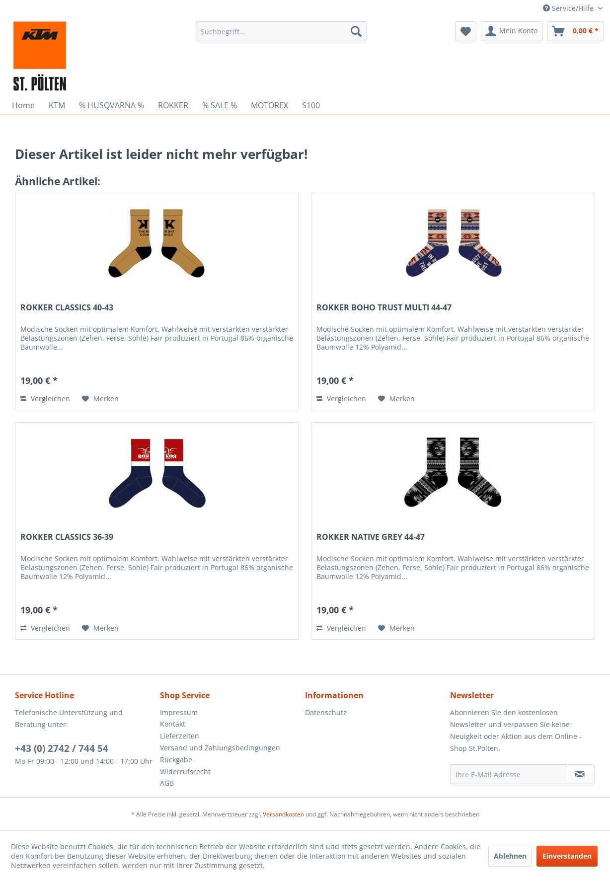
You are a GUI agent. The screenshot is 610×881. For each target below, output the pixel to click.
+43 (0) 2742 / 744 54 (61, 748)
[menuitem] (281, 31)
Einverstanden (567, 856)
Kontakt (172, 724)
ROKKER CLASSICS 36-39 (66, 537)
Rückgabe (176, 759)
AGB (167, 783)
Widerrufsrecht (185, 771)
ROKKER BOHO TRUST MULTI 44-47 (384, 307)
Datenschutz (326, 712)
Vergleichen (45, 398)
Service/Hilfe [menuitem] (569, 8)
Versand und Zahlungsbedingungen (220, 747)
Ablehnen (510, 856)
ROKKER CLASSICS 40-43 (66, 307)
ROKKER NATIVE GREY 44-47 (370, 537)
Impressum (179, 712)
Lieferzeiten (179, 735)
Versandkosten (283, 814)
